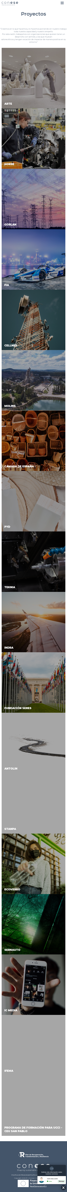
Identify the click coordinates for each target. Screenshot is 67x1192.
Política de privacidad (20, 1175)
